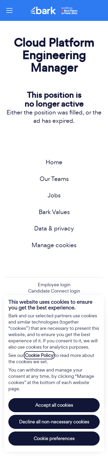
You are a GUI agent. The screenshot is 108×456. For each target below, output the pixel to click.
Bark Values (54, 212)
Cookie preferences (54, 438)
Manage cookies (54, 245)
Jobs (54, 195)
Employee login (54, 285)
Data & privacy (54, 228)
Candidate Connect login (54, 291)
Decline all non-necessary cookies (54, 422)
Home (54, 162)
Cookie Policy (39, 355)
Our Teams (54, 179)
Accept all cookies (54, 405)
